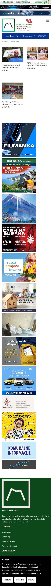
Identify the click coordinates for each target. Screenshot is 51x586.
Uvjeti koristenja (8, 541)
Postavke (8, 580)
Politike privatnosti (9, 546)
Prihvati (31, 580)
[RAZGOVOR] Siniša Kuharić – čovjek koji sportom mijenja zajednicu (11, 67)
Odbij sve (20, 580)
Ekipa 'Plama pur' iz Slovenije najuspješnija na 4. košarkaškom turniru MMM (12, 104)
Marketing (6, 537)
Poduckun (5, 42)
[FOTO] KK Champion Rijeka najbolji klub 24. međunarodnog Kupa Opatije (37, 65)
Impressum (6, 532)
